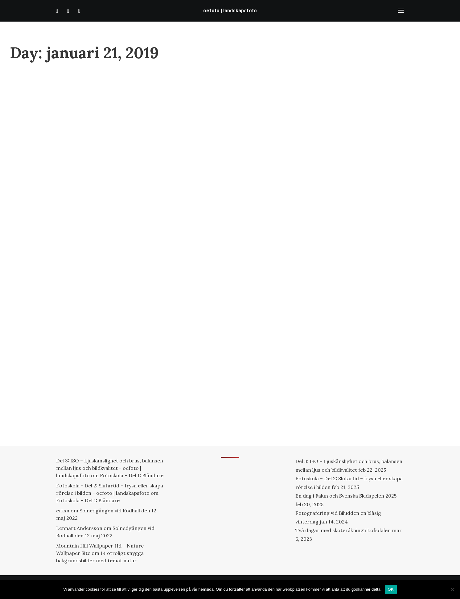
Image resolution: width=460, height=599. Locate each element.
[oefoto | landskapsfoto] (230, 10)
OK (391, 589)
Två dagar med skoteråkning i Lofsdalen (343, 530)
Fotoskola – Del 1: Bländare (131, 475)
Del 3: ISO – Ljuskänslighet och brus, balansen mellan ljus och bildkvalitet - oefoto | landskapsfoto (109, 467)
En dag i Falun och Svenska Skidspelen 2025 (345, 496)
